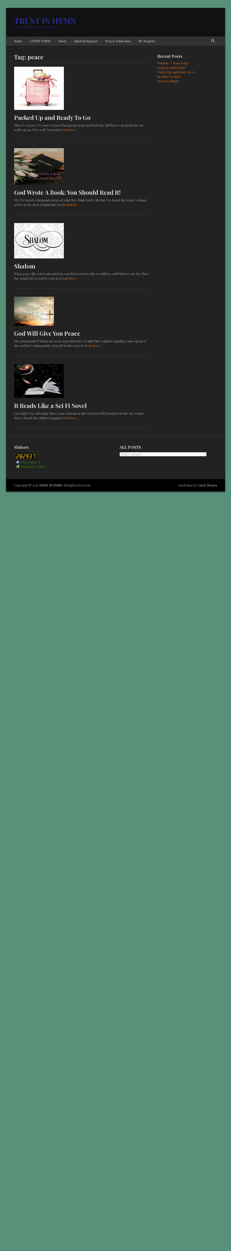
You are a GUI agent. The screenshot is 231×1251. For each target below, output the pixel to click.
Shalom (24, 266)
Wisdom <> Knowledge (173, 63)
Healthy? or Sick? (169, 77)
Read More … (69, 130)
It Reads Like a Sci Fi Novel (50, 406)
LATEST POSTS (40, 41)
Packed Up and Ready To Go (52, 117)
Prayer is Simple (168, 81)
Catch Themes (207, 485)
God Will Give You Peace (47, 333)
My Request (147, 41)
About (62, 41)
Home (18, 41)
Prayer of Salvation (118, 41)
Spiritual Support (85, 41)
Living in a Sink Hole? (171, 68)
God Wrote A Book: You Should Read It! (67, 192)
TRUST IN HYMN (45, 20)
